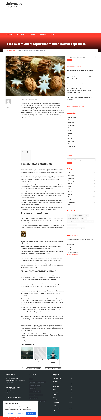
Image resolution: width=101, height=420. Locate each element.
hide (29, 152)
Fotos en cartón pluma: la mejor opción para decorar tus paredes (53, 367)
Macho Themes (36, 417)
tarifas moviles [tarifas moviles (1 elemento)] (71, 225)
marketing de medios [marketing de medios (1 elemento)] (73, 221)
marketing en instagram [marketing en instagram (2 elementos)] (87, 221)
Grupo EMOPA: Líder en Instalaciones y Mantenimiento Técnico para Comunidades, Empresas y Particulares (79, 90)
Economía (32, 34)
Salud (70, 136)
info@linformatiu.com (72, 254)
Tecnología (20, 34)
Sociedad (9, 34)
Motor (70, 128)
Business (71, 120)
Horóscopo (71, 125)
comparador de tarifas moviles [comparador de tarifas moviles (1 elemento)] (80, 215)
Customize (10, 413)
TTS (69, 149)
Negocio (43, 34)
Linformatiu (14, 3)
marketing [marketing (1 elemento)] (83, 218)
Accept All (30, 413)
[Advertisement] (50, 21)
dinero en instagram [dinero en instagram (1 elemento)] (73, 218)
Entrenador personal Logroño (75, 83)
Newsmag (12, 417)
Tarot (52, 34)
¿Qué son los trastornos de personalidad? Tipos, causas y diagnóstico (14, 388)
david (7, 107)
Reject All (20, 413)
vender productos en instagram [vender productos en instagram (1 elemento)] (76, 228)
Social (70, 138)
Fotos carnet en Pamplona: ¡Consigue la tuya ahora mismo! (33, 367)
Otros (70, 133)
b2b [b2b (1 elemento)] (69, 215)
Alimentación (72, 117)
